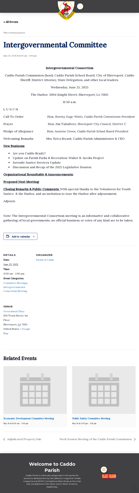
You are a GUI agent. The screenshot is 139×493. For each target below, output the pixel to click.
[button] (80, 6)
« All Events (10, 22)
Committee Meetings (15, 283)
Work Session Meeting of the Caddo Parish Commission (96, 439)
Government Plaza (13, 311)
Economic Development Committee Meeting (29, 418)
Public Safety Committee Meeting (91, 418)
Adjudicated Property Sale (24, 439)
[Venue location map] (54, 320)
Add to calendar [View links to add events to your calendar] (21, 236)
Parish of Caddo (45, 259)
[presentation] (35, 390)
